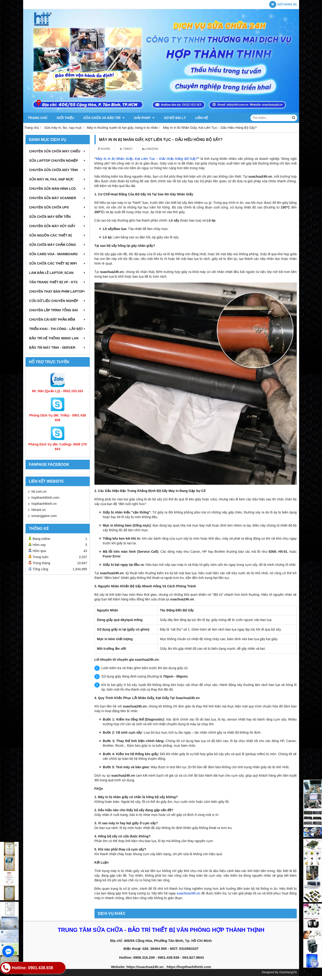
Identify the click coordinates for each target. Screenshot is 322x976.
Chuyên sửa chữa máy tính (57, 170)
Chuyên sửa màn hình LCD (57, 188)
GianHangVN (288, 972)
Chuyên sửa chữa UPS (57, 207)
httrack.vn (39, 510)
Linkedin (150, 149)
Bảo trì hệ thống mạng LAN (57, 338)
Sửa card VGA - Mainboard (57, 254)
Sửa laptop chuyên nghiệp (57, 160)
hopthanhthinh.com (45, 497)
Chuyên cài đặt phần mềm (57, 319)
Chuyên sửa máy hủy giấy (57, 226)
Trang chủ (37, 118)
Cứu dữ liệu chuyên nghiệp (57, 301)
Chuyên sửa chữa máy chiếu (57, 151)
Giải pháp (144, 118)
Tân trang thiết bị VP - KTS (57, 282)
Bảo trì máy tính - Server (57, 347)
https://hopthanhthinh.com (189, 967)
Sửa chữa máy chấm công (57, 245)
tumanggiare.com (44, 516)
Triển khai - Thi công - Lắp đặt (57, 329)
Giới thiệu (65, 118)
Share (104, 149)
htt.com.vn (39, 491)
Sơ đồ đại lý (175, 118)
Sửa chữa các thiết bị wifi (57, 263)
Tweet (126, 149)
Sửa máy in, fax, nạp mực (57, 179)
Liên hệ (201, 118)
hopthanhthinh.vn (44, 504)
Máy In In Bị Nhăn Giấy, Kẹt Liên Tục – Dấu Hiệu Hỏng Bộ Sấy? (147, 159)
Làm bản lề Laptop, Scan (57, 273)
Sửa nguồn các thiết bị (57, 235)
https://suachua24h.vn (145, 967)
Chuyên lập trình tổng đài (57, 310)
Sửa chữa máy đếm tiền (57, 217)
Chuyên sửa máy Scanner (57, 198)
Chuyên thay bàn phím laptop (57, 291)
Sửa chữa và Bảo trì (104, 118)
